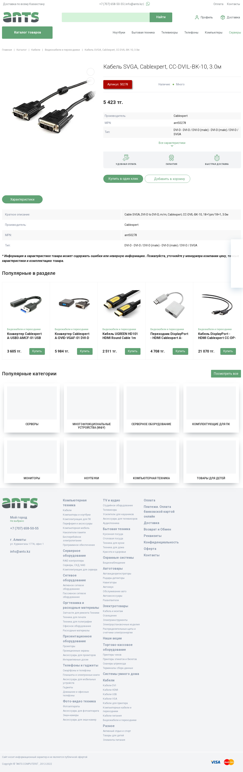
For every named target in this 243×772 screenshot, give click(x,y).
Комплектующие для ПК (211, 424)
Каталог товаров (23, 32)
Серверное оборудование (151, 424)
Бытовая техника (143, 32)
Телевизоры (169, 32)
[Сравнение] (237, 270)
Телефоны (191, 32)
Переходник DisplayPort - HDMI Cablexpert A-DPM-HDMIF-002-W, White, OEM (169, 340)
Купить (37, 351)
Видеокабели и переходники (24, 329)
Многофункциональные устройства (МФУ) (92, 426)
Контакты (233, 4)
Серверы (235, 32)
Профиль (207, 17)
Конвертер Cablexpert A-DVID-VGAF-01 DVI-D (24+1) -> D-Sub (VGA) (72, 338)
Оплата (218, 4)
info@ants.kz (134, 4)
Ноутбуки (119, 32)
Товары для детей (211, 478)
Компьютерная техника (151, 478)
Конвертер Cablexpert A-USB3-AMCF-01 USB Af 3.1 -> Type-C (24, 338)
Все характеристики (172, 142)
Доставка (233, 17)
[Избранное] (237, 257)
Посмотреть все (226, 374)
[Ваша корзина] (237, 245)
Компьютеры (213, 32)
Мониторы (32, 478)
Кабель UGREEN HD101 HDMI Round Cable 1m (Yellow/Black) (120, 338)
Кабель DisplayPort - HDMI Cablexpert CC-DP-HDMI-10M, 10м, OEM (217, 338)
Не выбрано (18, 521)
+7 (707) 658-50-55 (111, 4)
